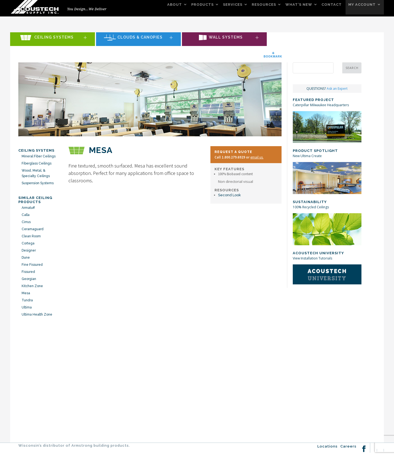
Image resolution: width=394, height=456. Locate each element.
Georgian (29, 279)
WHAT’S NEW (298, 5)
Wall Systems (226, 37)
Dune (26, 257)
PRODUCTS (202, 5)
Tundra (27, 300)
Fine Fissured (32, 265)
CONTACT (331, 5)
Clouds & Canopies (140, 37)
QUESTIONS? (326, 88)
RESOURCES (264, 5)
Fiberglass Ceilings (36, 163)
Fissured (28, 272)
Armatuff (28, 208)
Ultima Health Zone (37, 314)
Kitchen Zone (32, 286)
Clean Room (31, 236)
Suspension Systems (38, 183)
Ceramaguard (33, 229)
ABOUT (174, 5)
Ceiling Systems (54, 37)
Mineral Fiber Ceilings (39, 156)
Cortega (28, 243)
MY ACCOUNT (362, 5)
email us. (256, 157)
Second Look (229, 195)
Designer (29, 250)
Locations (327, 446)
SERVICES (232, 5)
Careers (348, 446)
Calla (26, 215)
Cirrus (26, 222)
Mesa (26, 293)
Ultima (27, 307)
